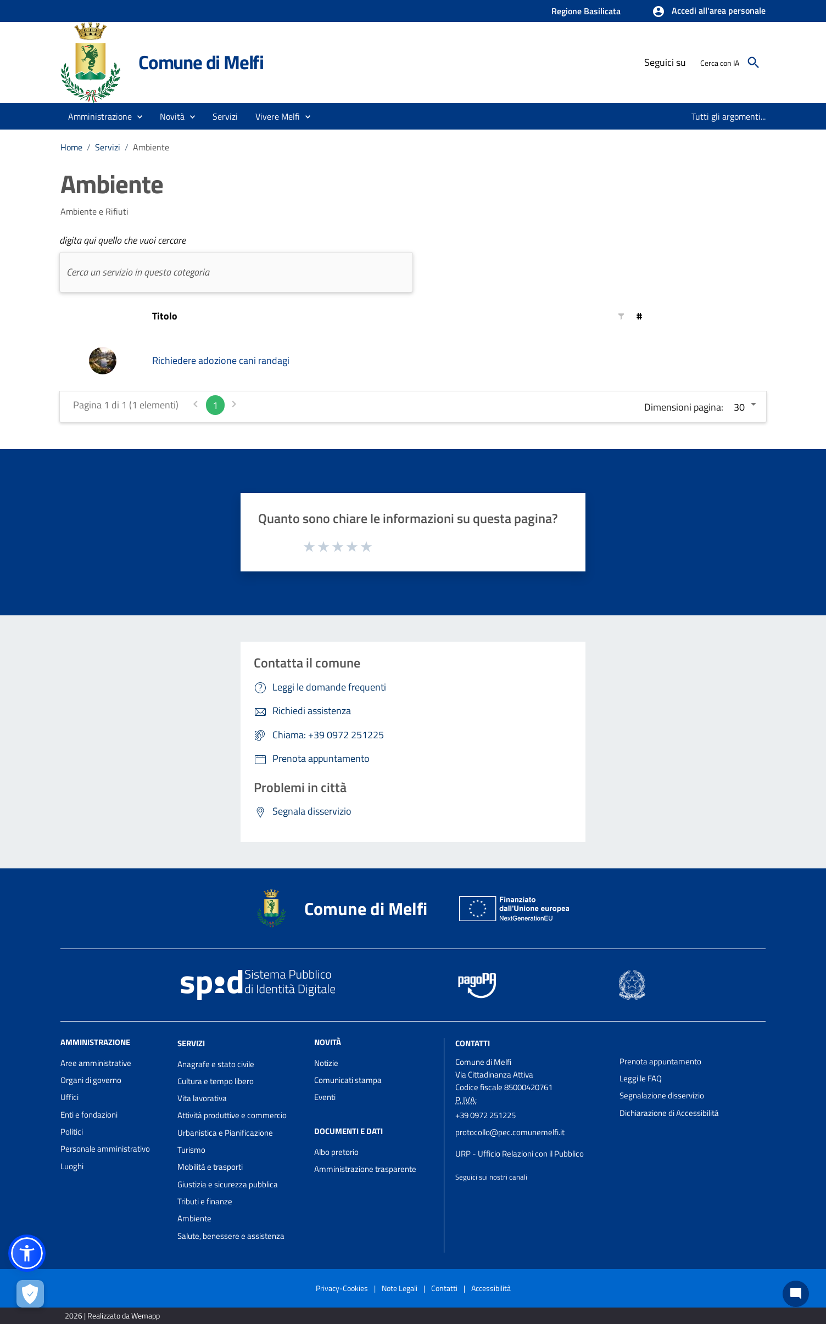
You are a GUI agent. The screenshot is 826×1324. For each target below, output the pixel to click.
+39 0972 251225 (485, 1115)
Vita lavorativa (202, 1098)
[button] (709, 11)
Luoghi (71, 1166)
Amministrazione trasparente (365, 1169)
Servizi (107, 147)
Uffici (69, 1097)
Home (71, 147)
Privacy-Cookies (342, 1288)
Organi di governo (90, 1080)
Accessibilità (491, 1288)
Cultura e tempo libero (215, 1081)
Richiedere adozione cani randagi (220, 360)
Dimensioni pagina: (683, 407)
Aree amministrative (95, 1063)
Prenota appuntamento (660, 1061)
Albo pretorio (336, 1152)
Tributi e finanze (204, 1201)
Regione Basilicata (586, 11)
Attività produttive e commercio (232, 1115)
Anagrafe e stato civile (215, 1064)
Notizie (326, 1063)
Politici (71, 1131)
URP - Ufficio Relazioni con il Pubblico (519, 1153)
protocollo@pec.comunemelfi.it (510, 1132)
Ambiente (151, 147)
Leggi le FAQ (641, 1078)
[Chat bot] (796, 1294)
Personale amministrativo (105, 1148)
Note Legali (399, 1288)
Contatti (472, 1043)
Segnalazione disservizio (662, 1095)
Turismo (191, 1149)
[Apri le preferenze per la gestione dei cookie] (30, 1294)
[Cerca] (753, 63)
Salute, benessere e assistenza (230, 1236)
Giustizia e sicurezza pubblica (227, 1184)
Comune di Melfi (201, 62)
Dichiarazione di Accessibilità (669, 1113)
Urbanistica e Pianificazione (225, 1132)
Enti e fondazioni (89, 1114)
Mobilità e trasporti (210, 1166)
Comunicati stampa (348, 1080)
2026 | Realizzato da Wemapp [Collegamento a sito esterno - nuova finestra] (112, 1315)
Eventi (325, 1097)
